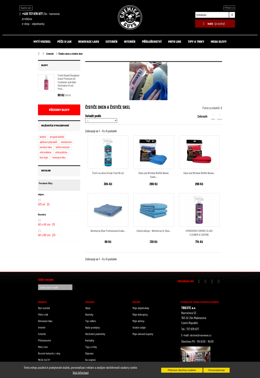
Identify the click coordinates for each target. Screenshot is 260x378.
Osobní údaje (139, 327)
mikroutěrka (61, 152)
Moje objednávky (140, 308)
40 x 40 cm (46, 224)
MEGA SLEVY (219, 42)
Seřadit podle (93, 116)
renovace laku (58, 157)
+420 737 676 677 (32, 14)
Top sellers (90, 321)
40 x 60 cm (46, 234)
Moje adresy (138, 321)
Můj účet (136, 302)
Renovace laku (88, 42)
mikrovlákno (45, 152)
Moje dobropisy (140, 314)
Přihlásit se (229, 7)
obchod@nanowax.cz (200, 335)
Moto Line (174, 42)
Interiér (129, 42)
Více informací (81, 372)
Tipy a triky (196, 42)
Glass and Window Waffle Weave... (199, 173)
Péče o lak (64, 42)
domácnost (66, 141)
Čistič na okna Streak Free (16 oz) (108, 173)
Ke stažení (90, 360)
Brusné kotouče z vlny (49, 353)
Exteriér (111, 42)
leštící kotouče (63, 147)
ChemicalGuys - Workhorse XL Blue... (153, 230)
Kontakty (89, 340)
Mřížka (213, 116)
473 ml (43, 204)
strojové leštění (57, 136)
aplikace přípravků (48, 141)
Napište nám (26, 7)
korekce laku (46, 147)
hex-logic (44, 157)
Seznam (219, 116)
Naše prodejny (92, 327)
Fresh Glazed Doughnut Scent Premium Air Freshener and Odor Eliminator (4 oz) (68, 80)
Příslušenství (152, 42)
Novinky (89, 314)
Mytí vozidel (42, 42)
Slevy (44, 65)
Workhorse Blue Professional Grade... (108, 230)
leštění (43, 136)
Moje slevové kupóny (142, 334)
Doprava (89, 353)
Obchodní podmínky (95, 334)
